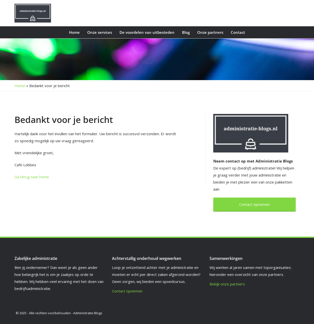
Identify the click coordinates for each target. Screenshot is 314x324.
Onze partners (210, 32)
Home (74, 32)
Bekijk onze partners (227, 283)
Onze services (99, 32)
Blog (186, 32)
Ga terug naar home (31, 176)
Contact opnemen (127, 290)
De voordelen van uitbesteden (147, 32)
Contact (238, 32)
